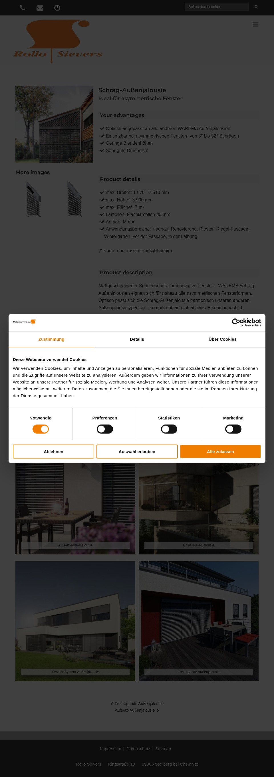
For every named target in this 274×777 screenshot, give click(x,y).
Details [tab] (137, 338)
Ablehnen (53, 451)
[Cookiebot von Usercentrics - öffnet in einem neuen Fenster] (236, 322)
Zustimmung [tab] (52, 338)
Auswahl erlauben (137, 451)
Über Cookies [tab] (223, 338)
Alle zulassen (220, 451)
